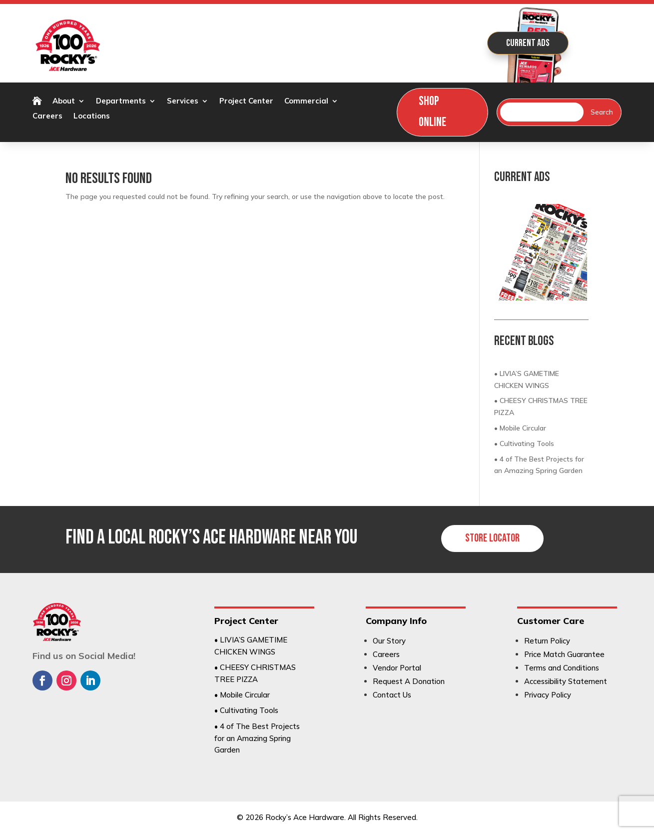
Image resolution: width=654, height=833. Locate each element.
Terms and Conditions (561, 667)
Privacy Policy (547, 695)
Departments (121, 102)
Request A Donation (409, 681)
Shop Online (432, 112)
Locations (91, 116)
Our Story (389, 641)
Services (182, 102)
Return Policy (547, 641)
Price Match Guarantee (564, 654)
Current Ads (528, 43)
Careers (47, 116)
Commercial (306, 102)
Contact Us (392, 695)
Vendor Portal (397, 667)
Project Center (246, 102)
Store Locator (492, 538)
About (63, 102)
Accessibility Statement (565, 681)
